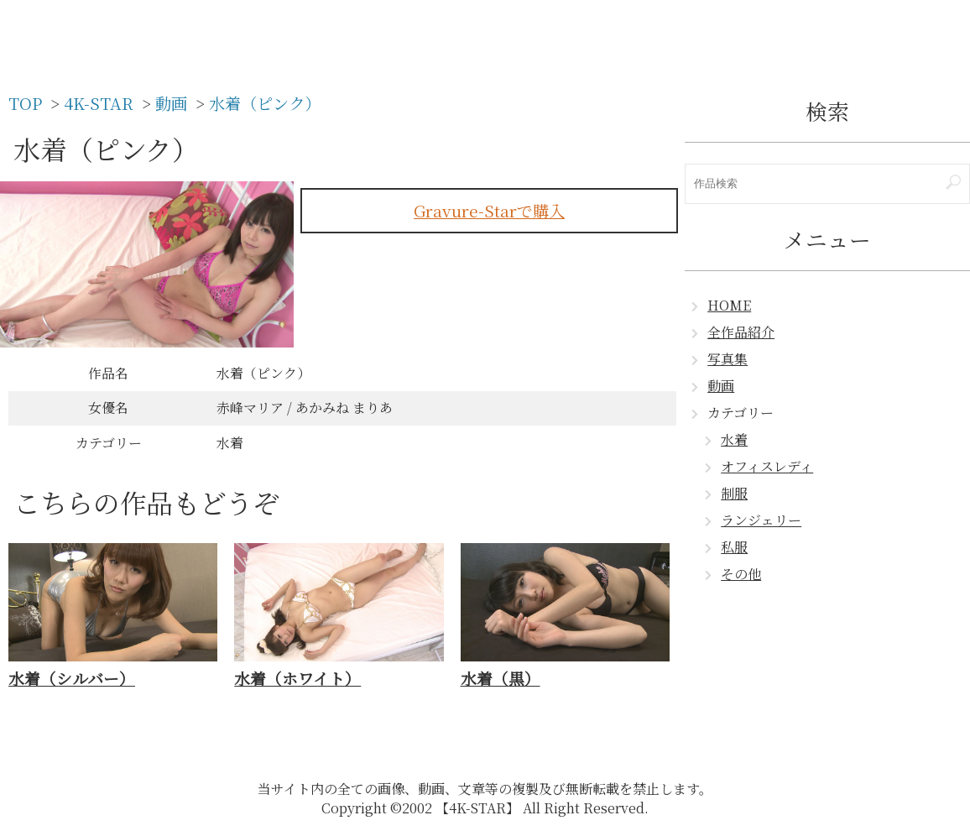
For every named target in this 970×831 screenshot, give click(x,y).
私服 (734, 547)
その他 (741, 573)
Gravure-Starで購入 (489, 210)
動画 (720, 385)
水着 (734, 439)
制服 (734, 493)
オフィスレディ (767, 466)
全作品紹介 (740, 332)
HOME (729, 305)
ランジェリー (761, 520)
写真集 (727, 358)
